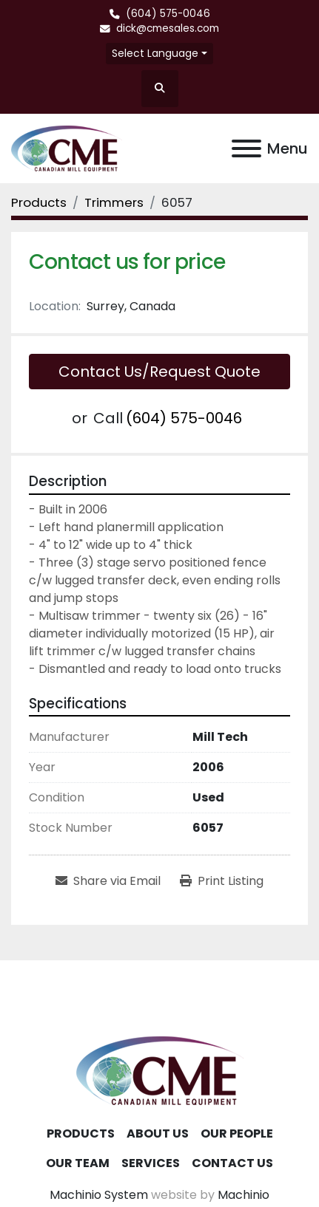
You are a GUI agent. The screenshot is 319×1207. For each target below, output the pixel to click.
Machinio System (99, 1194)
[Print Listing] (221, 881)
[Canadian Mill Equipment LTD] (160, 1069)
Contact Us (232, 1163)
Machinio (243, 1194)
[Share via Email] (108, 881)
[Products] (39, 202)
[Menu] (246, 148)
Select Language (155, 53)
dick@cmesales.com (167, 28)
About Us (158, 1133)
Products (81, 1133)
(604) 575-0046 (168, 14)
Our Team (78, 1163)
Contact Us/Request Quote (159, 371)
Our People (237, 1133)
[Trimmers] (114, 202)
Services (150, 1163)
